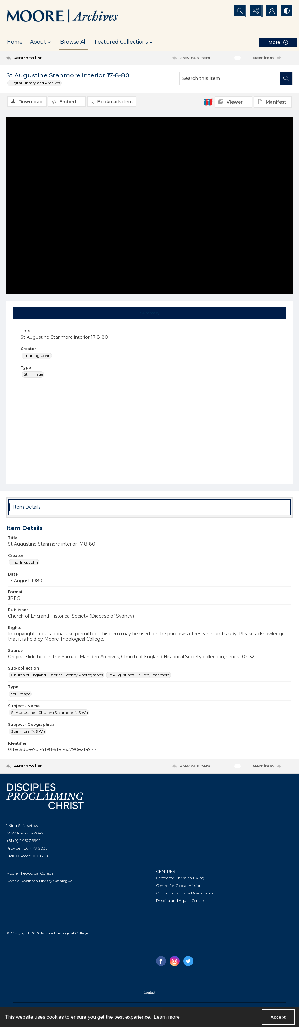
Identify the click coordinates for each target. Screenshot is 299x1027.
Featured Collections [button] (124, 42)
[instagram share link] (175, 961)
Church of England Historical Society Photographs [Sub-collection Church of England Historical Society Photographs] (57, 675)
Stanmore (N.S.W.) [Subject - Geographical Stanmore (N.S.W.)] (28, 731)
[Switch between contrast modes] (286, 11)
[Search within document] (286, 78)
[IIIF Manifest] (273, 102)
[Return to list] (45, 58)
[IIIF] (208, 101)
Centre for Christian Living (180, 878)
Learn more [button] (167, 1017)
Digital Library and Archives (34, 83)
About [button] (41, 42)
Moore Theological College (29, 873)
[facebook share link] (161, 961)
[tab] (149, 313)
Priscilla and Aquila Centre (180, 901)
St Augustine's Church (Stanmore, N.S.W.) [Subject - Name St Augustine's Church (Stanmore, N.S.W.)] (49, 712)
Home (14, 42)
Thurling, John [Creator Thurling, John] (37, 355)
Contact (149, 992)
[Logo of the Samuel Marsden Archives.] (62, 16)
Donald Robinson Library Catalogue (39, 880)
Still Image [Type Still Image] (33, 374)
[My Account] (271, 11)
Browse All (73, 42)
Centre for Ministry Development (186, 893)
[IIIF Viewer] (233, 102)
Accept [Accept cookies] (278, 1017)
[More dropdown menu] (278, 42)
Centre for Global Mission (179, 885)
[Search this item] (230, 78)
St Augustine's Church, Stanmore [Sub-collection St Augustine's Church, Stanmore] (139, 675)
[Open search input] (239, 11)
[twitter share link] (188, 961)
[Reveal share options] (255, 11)
